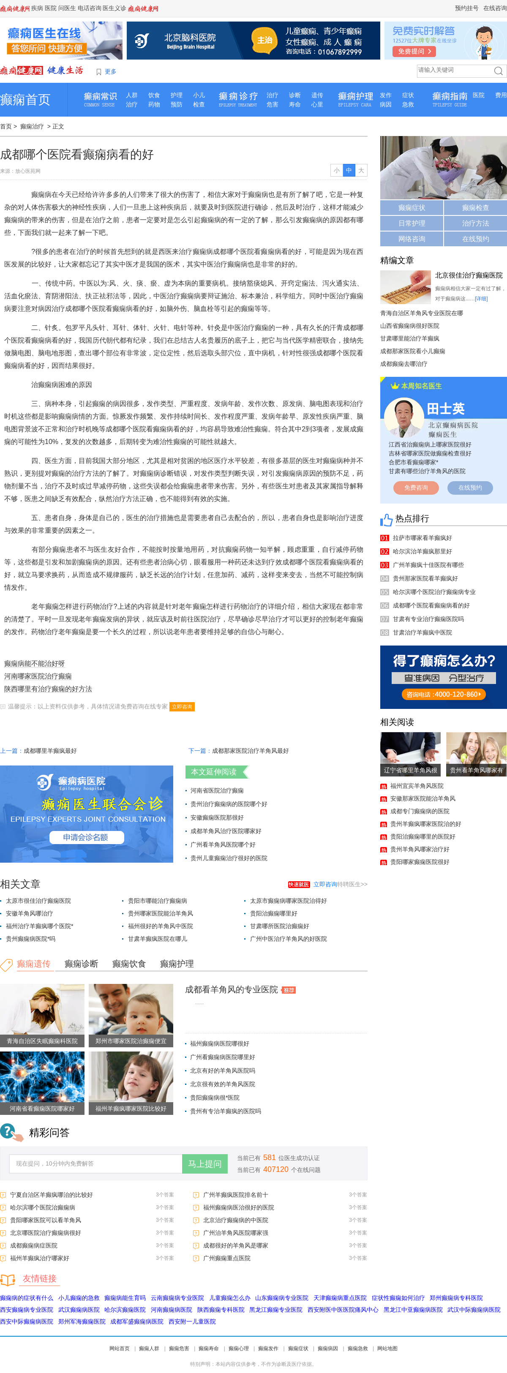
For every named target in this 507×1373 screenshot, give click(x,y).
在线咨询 (495, 8)
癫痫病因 (328, 1348)
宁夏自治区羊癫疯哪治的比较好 (51, 1194)
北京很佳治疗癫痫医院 (469, 275)
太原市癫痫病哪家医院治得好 (288, 900)
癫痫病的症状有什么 (26, 1297)
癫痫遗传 (34, 963)
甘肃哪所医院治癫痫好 (279, 926)
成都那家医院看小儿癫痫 (412, 351)
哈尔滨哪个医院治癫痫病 (42, 1207)
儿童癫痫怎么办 (230, 1297)
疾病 (37, 8)
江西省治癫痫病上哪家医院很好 (430, 444)
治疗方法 (475, 223)
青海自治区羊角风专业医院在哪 (421, 313)
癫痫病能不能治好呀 (34, 663)
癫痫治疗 (32, 126)
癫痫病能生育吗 (125, 1297)
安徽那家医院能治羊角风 (422, 798)
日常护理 (411, 223)
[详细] (481, 299)
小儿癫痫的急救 (79, 1297)
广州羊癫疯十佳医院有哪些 (428, 564)
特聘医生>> (340, 884)
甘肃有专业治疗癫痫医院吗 (428, 619)
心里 (317, 104)
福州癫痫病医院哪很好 (219, 1043)
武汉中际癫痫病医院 (474, 1309)
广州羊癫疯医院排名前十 (235, 1194)
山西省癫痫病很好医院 (409, 325)
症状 (408, 95)
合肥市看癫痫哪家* (413, 462)
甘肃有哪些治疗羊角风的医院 (427, 471)
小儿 (199, 95)
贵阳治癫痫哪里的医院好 (422, 836)
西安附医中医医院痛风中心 (343, 1309)
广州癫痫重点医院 (227, 1258)
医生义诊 (114, 8)
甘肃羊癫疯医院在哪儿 (157, 938)
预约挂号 (467, 8)
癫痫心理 (239, 1348)
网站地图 (387, 1348)
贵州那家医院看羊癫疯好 (425, 578)
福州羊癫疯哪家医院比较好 (130, 1108)
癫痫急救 (358, 1348)
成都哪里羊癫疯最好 (50, 750)
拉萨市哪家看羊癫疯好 (422, 537)
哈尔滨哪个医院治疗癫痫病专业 (434, 591)
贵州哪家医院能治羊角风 (160, 913)
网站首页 (119, 1348)
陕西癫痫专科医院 (221, 1309)
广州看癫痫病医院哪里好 (222, 1057)
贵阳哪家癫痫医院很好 (420, 861)
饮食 (154, 95)
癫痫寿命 (209, 1348)
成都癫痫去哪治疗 (404, 363)
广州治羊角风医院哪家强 (235, 1232)
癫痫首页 (25, 99)
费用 (501, 95)
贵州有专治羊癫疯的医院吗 (225, 1111)
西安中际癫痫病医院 (26, 1321)
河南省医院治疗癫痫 (217, 790)
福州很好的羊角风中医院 (160, 926)
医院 (51, 8)
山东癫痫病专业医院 (281, 1297)
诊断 (295, 95)
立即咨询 (182, 707)
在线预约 (475, 238)
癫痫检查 (475, 207)
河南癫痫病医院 (171, 1309)
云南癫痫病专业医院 (177, 1297)
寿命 (295, 104)
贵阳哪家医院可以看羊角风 (45, 1220)
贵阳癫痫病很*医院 (215, 1097)
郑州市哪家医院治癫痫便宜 (130, 1041)
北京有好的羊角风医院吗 (222, 1070)
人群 (132, 95)
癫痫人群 (149, 1348)
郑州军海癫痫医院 (82, 1321)
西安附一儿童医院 (192, 1321)
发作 (386, 95)
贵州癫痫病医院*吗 (30, 938)
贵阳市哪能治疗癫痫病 (157, 900)
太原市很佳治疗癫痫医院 (38, 900)
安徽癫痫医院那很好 (217, 817)
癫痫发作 (268, 1348)
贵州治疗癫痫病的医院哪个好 (229, 804)
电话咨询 (89, 8)
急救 (408, 104)
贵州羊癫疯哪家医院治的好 (425, 823)
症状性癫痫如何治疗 (398, 1297)
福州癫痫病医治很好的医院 (238, 1207)
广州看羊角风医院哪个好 (223, 844)
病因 (386, 104)
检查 (199, 104)
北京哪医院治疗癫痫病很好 (45, 1232)
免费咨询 (416, 487)
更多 (111, 71)
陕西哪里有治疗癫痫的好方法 (48, 688)
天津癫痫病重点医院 (340, 1297)
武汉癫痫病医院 (79, 1309)
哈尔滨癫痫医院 (125, 1309)
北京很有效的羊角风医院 (222, 1084)
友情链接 (40, 1278)
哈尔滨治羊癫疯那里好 (422, 551)
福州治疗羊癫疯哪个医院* (39, 926)
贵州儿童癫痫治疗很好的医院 (229, 858)
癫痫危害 (179, 1348)
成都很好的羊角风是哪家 (235, 1245)
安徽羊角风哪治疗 (29, 913)
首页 (6, 126)
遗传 (317, 95)
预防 (177, 104)
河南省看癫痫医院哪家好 (42, 1108)
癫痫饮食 (129, 963)
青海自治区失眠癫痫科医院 (42, 1041)
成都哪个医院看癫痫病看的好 (431, 605)
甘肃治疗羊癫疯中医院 (422, 632)
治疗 (132, 104)
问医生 (67, 8)
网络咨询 (411, 238)
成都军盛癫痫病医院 (137, 1321)
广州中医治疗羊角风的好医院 (288, 938)
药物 (154, 104)
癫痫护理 (177, 963)
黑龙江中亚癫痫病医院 (413, 1309)
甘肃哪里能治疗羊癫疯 (409, 338)
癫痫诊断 (81, 963)
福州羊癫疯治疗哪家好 (39, 1258)
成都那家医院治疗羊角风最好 (250, 750)
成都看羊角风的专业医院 (231, 989)
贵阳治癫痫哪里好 (273, 913)
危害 (272, 104)
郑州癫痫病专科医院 (456, 1297)
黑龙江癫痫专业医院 (276, 1309)
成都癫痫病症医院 (33, 1245)
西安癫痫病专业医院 (26, 1309)
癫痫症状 (411, 207)
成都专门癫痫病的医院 (420, 811)
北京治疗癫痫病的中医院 (235, 1220)
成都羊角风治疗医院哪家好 (226, 831)
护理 (177, 95)
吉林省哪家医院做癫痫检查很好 (430, 453)
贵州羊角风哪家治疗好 (420, 849)
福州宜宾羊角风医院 (417, 785)
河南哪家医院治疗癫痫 (38, 676)
